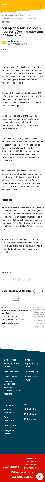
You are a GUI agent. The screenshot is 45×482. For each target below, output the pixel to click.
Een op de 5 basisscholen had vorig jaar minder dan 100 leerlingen (21, 19)
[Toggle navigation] (41, 4)
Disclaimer (31, 458)
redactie (13, 41)
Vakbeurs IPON (11, 372)
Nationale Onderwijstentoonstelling (12, 391)
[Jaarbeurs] (22, 477)
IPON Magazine (32, 372)
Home (4, 16)
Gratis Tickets (10, 377)
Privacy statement (31, 468)
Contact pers (10, 425)
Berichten (14, 16)
